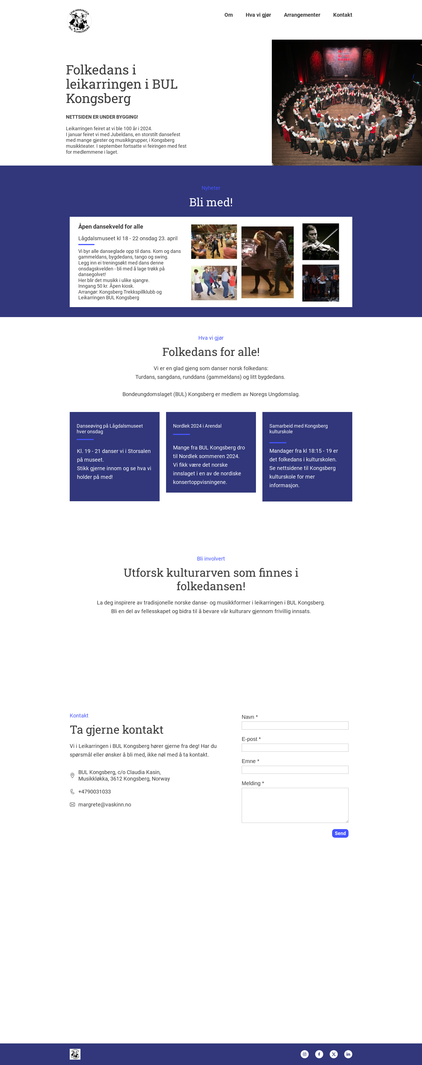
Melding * (253, 783)
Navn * (250, 717)
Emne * (250, 761)
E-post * (251, 739)
